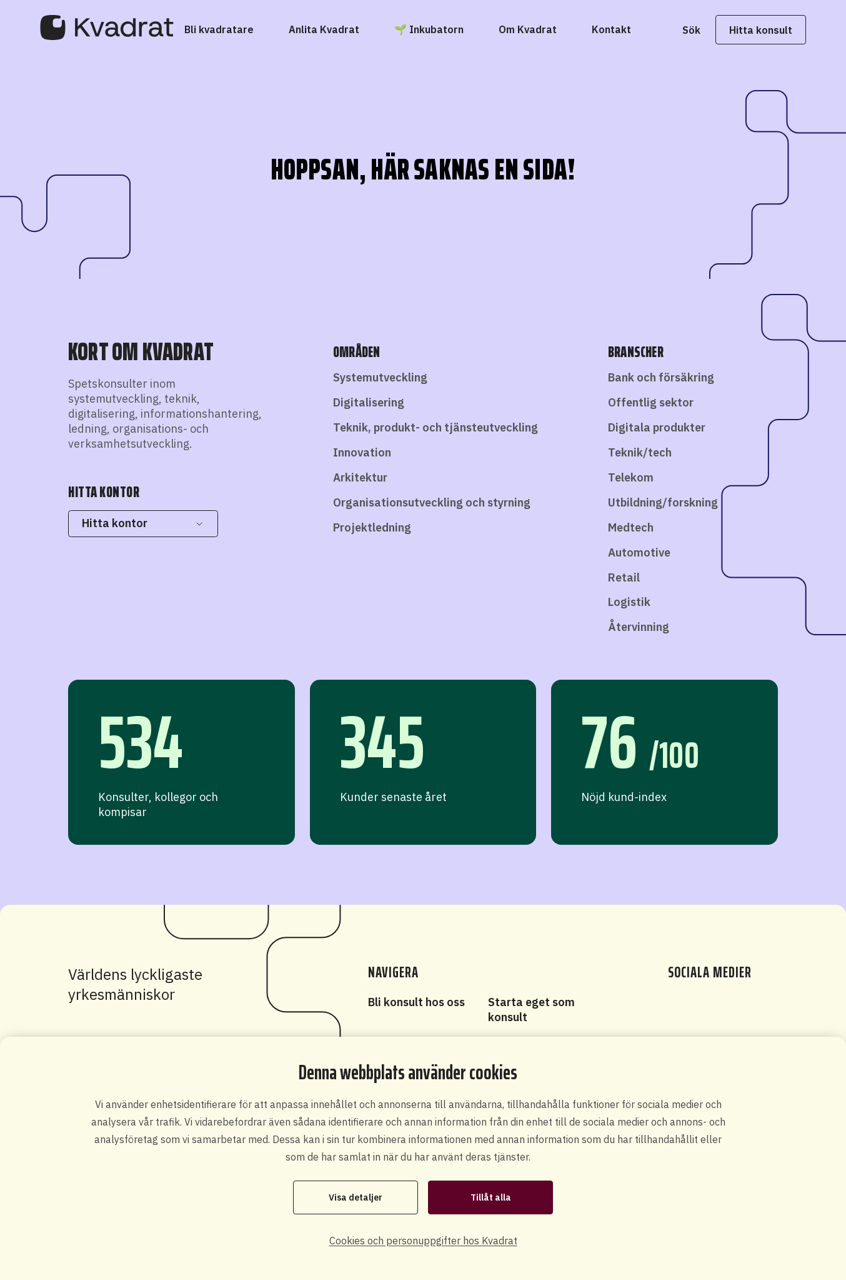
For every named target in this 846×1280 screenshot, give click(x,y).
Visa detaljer (355, 1197)
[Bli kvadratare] (219, 29)
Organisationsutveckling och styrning (431, 502)
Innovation (362, 452)
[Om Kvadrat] (528, 29)
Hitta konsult (760, 30)
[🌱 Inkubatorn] (429, 29)
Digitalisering (368, 402)
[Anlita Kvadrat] (324, 29)
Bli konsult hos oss (416, 1002)
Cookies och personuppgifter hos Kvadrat (423, 1240)
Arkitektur (360, 477)
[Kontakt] (611, 29)
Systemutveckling (380, 377)
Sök (691, 30)
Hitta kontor (143, 523)
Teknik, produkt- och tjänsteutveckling (435, 427)
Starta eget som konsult (531, 1009)
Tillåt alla (490, 1197)
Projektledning (372, 527)
